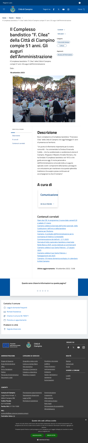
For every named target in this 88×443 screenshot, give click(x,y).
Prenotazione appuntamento (32, 392)
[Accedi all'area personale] (79, 3)
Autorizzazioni (49, 380)
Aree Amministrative (8, 364)
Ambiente (47, 372)
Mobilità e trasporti (29, 375)
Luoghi (68, 375)
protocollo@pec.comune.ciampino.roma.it (14, 413)
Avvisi (68, 366)
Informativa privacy (50, 401)
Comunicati (70, 364)
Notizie (18, 18)
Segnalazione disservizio (31, 395)
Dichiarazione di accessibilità (53, 406)
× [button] (86, 420)
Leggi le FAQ (27, 398)
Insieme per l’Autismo (45, 231)
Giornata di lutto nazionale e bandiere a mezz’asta (55, 242)
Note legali (48, 403)
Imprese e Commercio (30, 369)
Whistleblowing (49, 409)
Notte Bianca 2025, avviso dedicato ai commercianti (56, 244)
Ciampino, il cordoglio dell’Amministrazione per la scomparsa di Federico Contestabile (55, 235)
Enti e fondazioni (6, 369)
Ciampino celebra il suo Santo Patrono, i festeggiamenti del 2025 (52, 254)
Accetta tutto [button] (37, 435)
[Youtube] (63, 9)
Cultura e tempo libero (30, 364)
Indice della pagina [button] (18, 129)
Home (4, 18)
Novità (11, 18)
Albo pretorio (48, 398)
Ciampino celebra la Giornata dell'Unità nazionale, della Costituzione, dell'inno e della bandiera (57, 227)
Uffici (3, 366)
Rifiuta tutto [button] (51, 435)
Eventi (68, 378)
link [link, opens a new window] (49, 431)
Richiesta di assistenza (30, 401)
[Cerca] (84, 9)
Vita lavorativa (27, 366)
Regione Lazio (7, 3)
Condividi (62, 30)
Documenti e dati (7, 377)
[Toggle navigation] (4, 9)
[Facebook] (53, 9)
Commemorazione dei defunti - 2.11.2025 (53, 239)
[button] (44, 440)
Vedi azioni (62, 34)
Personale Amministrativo (9, 375)
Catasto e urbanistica (30, 372)
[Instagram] (68, 9)
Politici (3, 372)
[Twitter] (58, 9)
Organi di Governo (7, 361)
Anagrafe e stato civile (30, 361)
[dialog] (44, 430)
